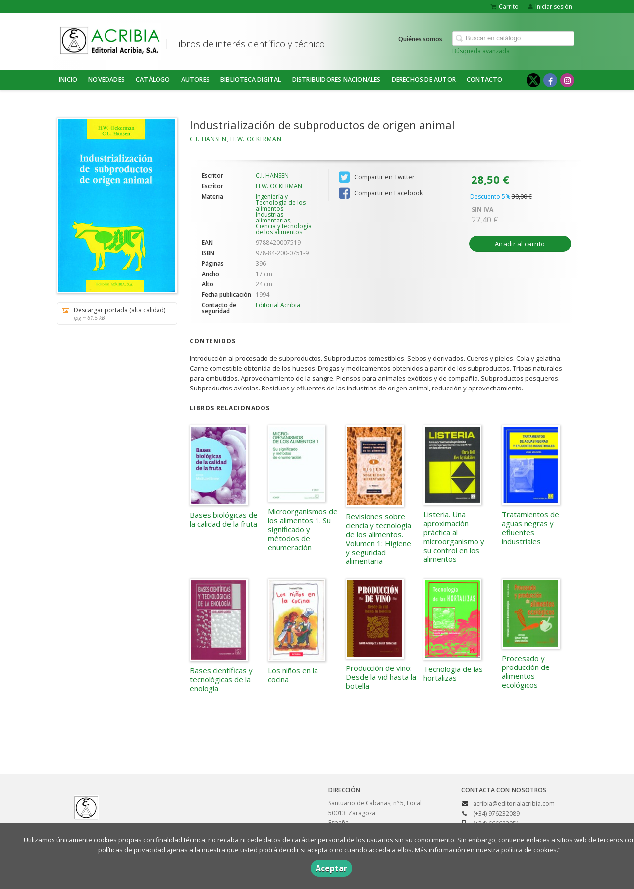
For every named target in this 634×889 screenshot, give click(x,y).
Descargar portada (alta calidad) (113, 313)
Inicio (68, 79)
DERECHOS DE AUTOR (424, 79)
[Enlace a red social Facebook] (550, 80)
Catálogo (153, 79)
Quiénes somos (420, 39)
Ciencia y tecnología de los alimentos (284, 229)
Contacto (485, 79)
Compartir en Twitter (377, 177)
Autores (195, 79)
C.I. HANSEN (208, 139)
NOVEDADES (106, 79)
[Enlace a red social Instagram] (567, 80)
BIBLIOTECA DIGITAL (250, 79)
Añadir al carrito (520, 243)
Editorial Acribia (278, 305)
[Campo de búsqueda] (513, 38)
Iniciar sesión (550, 6)
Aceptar (331, 868)
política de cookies (529, 849)
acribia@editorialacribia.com (514, 803)
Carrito (505, 6)
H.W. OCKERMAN (255, 139)
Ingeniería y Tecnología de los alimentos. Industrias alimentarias (281, 208)
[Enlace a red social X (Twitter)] (533, 80)
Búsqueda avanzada (481, 51)
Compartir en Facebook (381, 193)
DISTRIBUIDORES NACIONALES (336, 79)
